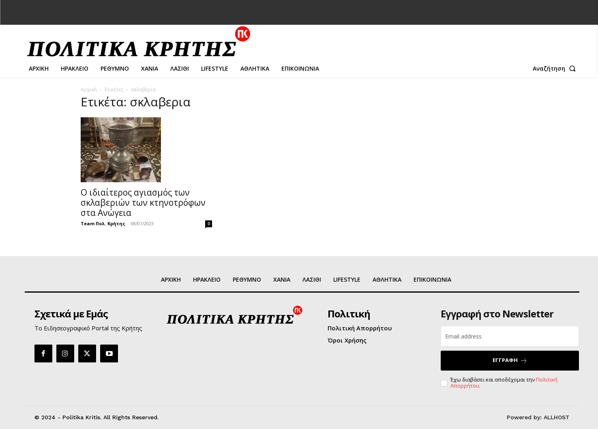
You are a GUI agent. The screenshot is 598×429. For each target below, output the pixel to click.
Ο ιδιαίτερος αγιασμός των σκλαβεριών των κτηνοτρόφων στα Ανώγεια (143, 202)
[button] (556, 68)
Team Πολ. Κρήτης (103, 223)
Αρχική (89, 89)
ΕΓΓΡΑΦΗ (510, 360)
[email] (510, 336)
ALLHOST (557, 417)
